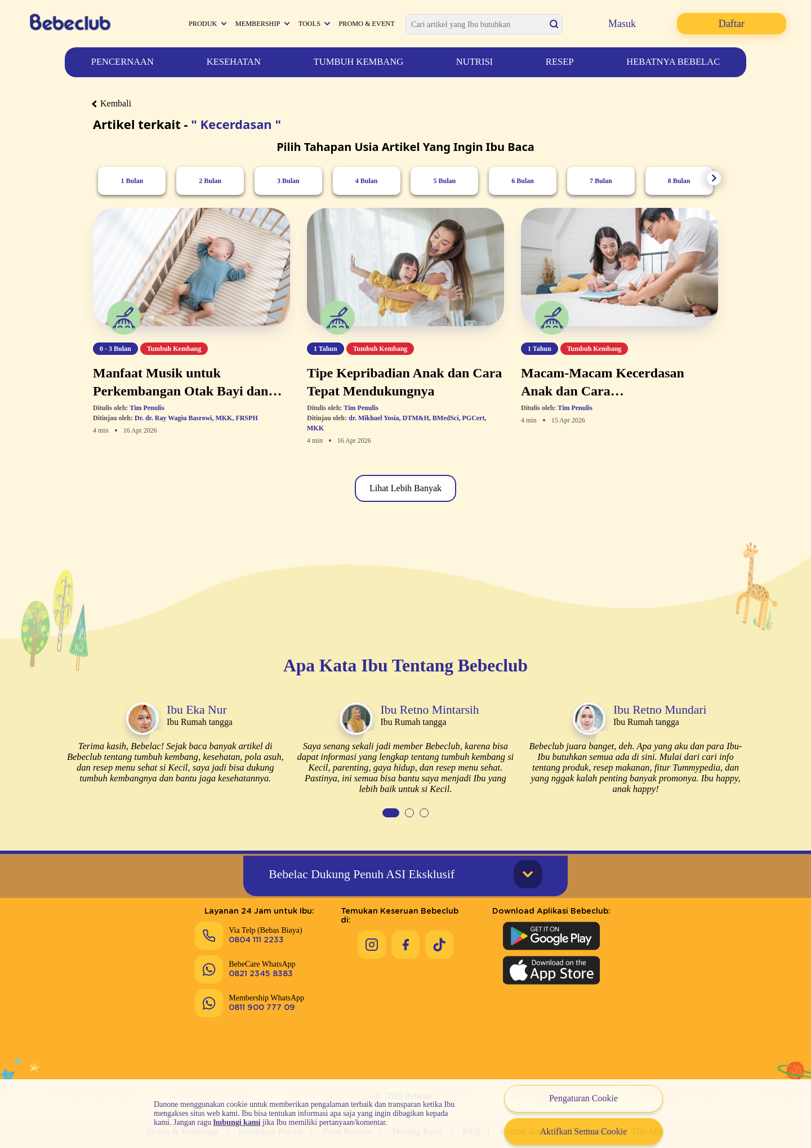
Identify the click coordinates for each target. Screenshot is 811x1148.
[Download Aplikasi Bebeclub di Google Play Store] (551, 934)
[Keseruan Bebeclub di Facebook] (405, 934)
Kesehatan (234, 61)
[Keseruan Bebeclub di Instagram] (372, 934)
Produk (203, 24)
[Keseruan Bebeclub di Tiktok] (439, 934)
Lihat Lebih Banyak (405, 488)
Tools (309, 24)
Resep (560, 61)
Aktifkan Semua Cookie (583, 1131)
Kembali (112, 103)
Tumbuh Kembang (359, 61)
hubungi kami (237, 1122)
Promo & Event (366, 24)
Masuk (622, 23)
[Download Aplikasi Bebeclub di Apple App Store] (551, 969)
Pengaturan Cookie (583, 1098)
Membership (257, 24)
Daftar (732, 23)
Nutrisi (474, 61)
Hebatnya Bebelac (673, 61)
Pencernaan (122, 61)
